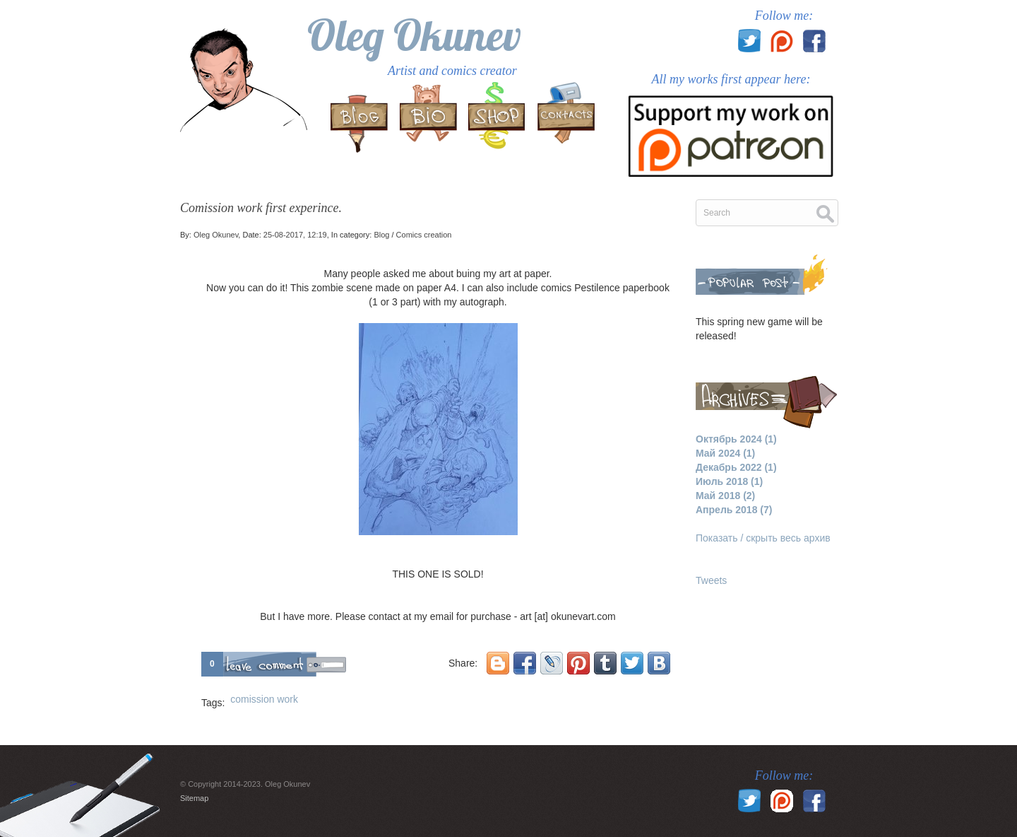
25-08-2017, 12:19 (295, 234)
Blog (381, 234)
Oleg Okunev (414, 35)
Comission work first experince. (261, 208)
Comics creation (424, 234)
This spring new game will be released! (759, 328)
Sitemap (194, 798)
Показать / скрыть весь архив (763, 538)
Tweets (711, 580)
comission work (264, 699)
